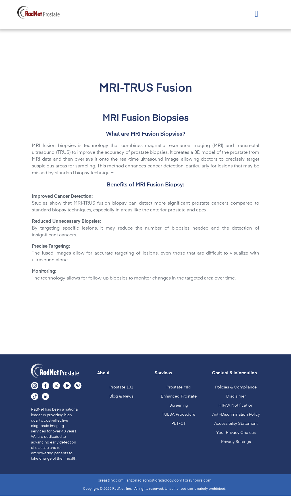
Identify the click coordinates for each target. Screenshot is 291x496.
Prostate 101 (121, 387)
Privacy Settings (236, 442)
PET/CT (178, 424)
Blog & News (121, 396)
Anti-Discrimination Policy (236, 415)
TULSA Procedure (178, 415)
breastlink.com (111, 480)
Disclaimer (236, 396)
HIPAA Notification (236, 405)
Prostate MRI (179, 387)
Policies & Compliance (236, 387)
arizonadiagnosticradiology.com (154, 480)
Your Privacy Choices (236, 433)
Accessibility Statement (236, 424)
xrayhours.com (198, 480)
